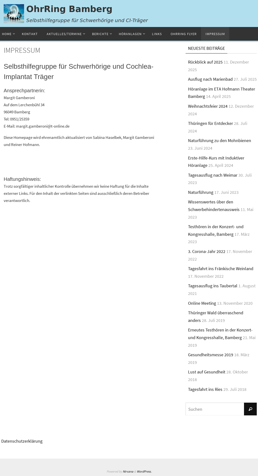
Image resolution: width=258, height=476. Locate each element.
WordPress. (144, 471)
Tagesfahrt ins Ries (205, 389)
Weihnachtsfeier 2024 (208, 106)
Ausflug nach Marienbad (210, 79)
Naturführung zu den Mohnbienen (219, 140)
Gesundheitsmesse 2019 (210, 354)
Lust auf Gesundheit (206, 372)
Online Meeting (202, 303)
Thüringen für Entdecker (210, 123)
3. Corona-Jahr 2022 (206, 251)
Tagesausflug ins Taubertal (212, 286)
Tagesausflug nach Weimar (212, 175)
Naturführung (200, 192)
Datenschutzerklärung (21, 441)
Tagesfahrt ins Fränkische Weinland (220, 268)
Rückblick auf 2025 (205, 62)
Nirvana (128, 471)
